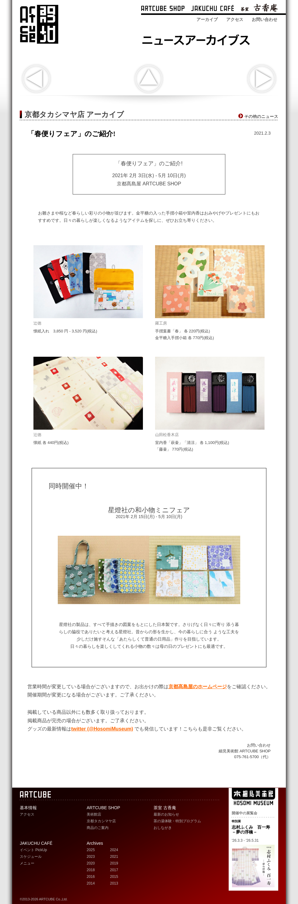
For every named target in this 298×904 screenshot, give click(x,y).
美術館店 (94, 814)
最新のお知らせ (166, 814)
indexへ (148, 78)
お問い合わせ (264, 19)
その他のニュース (261, 116)
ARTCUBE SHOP (163, 9)
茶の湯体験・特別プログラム (177, 821)
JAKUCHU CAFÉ (36, 843)
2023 (91, 856)
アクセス (234, 19)
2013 (114, 883)
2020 (91, 863)
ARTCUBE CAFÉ (212, 9)
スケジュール (31, 856)
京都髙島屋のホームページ (197, 686)
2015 (114, 877)
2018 (91, 870)
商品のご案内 (98, 828)
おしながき (163, 828)
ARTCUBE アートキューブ (39, 24)
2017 (114, 870)
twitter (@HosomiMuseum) (102, 728)
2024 (114, 850)
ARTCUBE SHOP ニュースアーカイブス (197, 39)
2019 (114, 863)
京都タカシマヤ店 (101, 821)
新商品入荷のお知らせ (36, 78)
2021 (114, 856)
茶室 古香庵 (259, 9)
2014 (91, 883)
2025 (91, 850)
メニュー (27, 863)
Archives (95, 843)
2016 (91, 877)
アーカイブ (207, 19)
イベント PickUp (33, 850)
